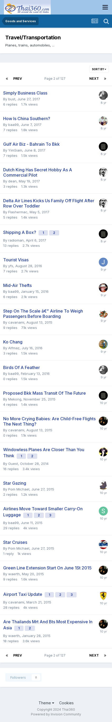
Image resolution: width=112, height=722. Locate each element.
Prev (17, 79)
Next (94, 79)
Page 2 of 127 (55, 79)
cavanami (16, 322)
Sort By (99, 69)
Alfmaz (14, 348)
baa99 (13, 124)
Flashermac (17, 212)
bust (11, 99)
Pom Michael (18, 489)
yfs (10, 266)
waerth (14, 574)
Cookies (66, 703)
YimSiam (15, 150)
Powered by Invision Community (56, 714)
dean (12, 181)
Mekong (14, 399)
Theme (46, 703)
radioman (16, 240)
